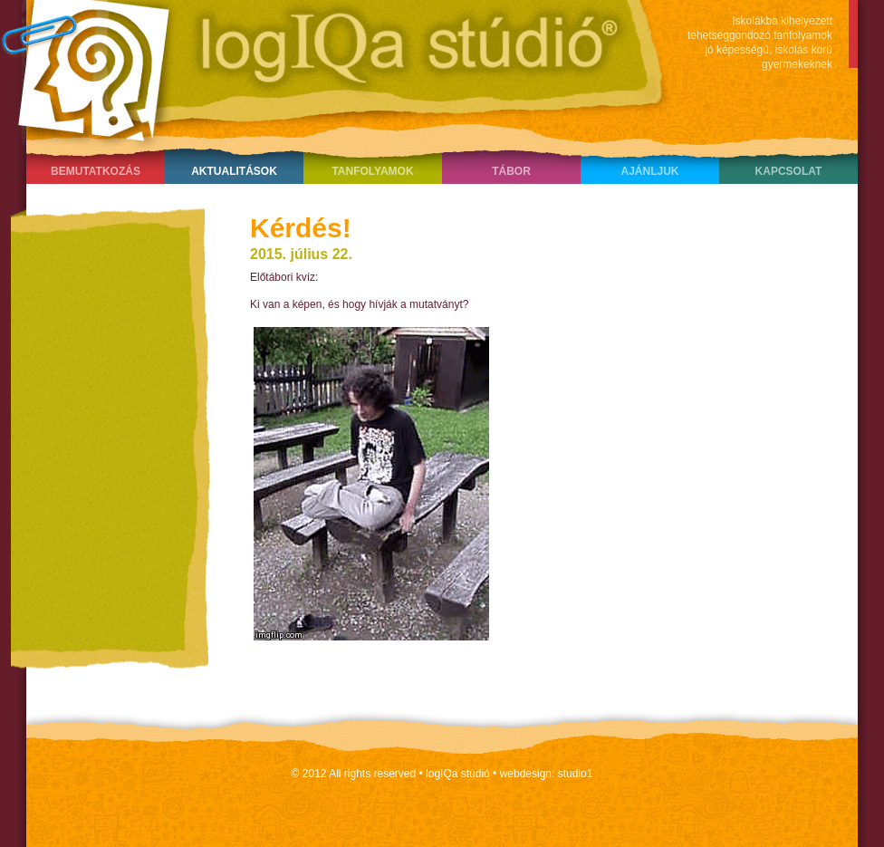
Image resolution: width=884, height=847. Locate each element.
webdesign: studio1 (546, 773)
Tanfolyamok (372, 171)
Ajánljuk (649, 171)
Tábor (511, 171)
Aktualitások (234, 171)
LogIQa (325, 68)
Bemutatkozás (95, 171)
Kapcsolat (788, 171)
